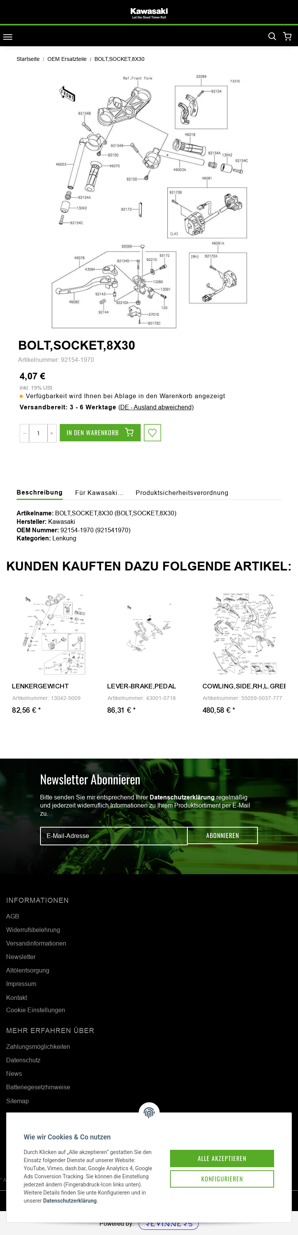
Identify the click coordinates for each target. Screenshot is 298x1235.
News (14, 1073)
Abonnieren (222, 836)
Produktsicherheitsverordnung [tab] (182, 492)
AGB (12, 916)
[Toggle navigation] (7, 37)
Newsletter (20, 956)
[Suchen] (272, 37)
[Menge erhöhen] (51, 433)
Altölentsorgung (27, 970)
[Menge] (38, 433)
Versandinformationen (36, 943)
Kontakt (16, 997)
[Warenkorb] (287, 37)
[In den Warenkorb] (100, 433)
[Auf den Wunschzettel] (153, 433)
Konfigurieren (216, 1169)
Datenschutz (23, 1060)
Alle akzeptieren (216, 1147)
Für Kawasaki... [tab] (99, 492)
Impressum (21, 983)
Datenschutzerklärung (182, 797)
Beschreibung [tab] (40, 492)
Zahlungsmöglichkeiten (38, 1046)
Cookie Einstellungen (35, 1009)
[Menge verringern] (24, 433)
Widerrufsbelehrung (33, 929)
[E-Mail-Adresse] (114, 836)
